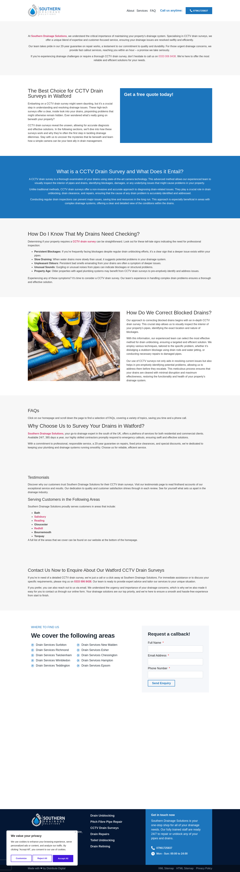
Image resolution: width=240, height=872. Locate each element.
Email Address (157, 655)
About (130, 10)
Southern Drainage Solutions (49, 36)
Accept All (63, 858)
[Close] (75, 833)
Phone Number (158, 668)
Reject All (42, 858)
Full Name (155, 642)
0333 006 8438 (167, 56)
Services (142, 10)
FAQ (153, 10)
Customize (21, 858)
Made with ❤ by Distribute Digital (46, 868)
